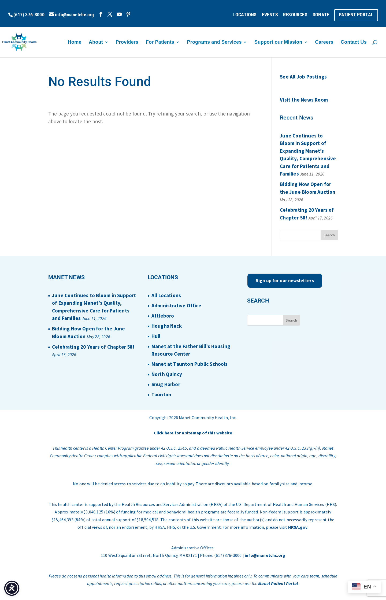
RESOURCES (295, 14)
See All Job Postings (303, 76)
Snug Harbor (165, 384)
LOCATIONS (245, 14)
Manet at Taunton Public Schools (189, 364)
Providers (127, 42)
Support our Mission (278, 42)
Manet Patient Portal (278, 583)
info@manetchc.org (265, 555)
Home (74, 42)
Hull (156, 336)
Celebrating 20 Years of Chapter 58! (93, 347)
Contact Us (354, 42)
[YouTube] (119, 14)
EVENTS (270, 14)
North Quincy (166, 374)
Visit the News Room (304, 99)
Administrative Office (176, 305)
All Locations (166, 295)
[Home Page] (31, 41)
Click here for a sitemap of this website (193, 432)
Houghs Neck (166, 326)
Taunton (161, 394)
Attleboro (162, 315)
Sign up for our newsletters (285, 281)
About (96, 42)
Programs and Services (214, 42)
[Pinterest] (128, 14)
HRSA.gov (298, 527)
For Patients (160, 42)
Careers (324, 42)
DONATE (321, 14)
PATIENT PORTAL (356, 14)
